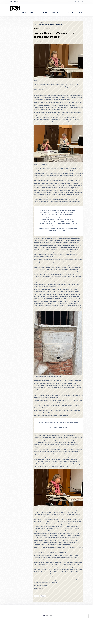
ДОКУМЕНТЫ (54, 12)
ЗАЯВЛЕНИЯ (24, 12)
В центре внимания (45, 28)
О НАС (15, 12)
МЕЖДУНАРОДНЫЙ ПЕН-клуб (38, 12)
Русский (16, 1)
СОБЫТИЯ (74, 12)
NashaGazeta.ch (42, 588)
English (11, 1)
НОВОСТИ (64, 12)
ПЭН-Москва (43, 615)
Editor (35, 41)
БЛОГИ (81, 12)
